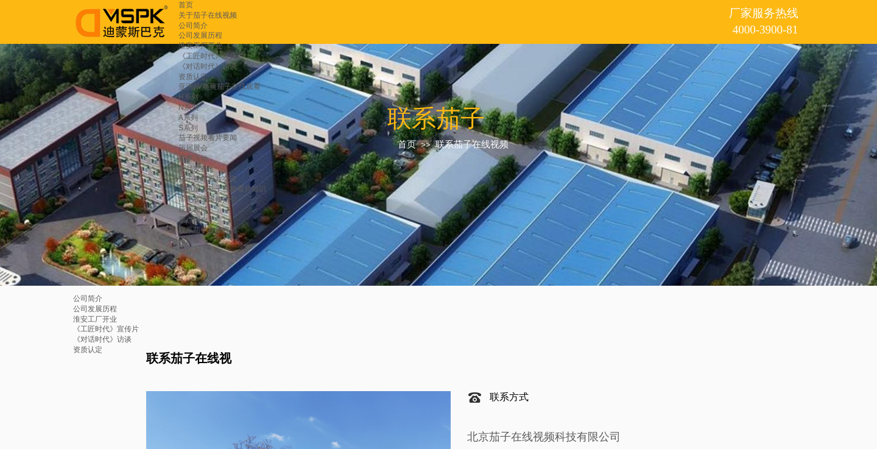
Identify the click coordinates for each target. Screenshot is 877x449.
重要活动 (193, 158)
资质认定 (193, 76)
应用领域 (193, 209)
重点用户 (193, 220)
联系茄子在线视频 (207, 230)
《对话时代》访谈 (207, 66)
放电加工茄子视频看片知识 (222, 189)
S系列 (188, 128)
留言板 (189, 240)
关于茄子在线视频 (207, 15)
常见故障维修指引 (207, 199)
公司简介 (193, 25)
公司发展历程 (200, 35)
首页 (185, 5)
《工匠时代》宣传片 (211, 56)
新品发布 (193, 168)
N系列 (188, 107)
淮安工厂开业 (200, 45)
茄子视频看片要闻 (207, 137)
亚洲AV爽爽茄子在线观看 (219, 86)
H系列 (188, 97)
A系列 (188, 117)
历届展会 (193, 148)
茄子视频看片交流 (207, 179)
